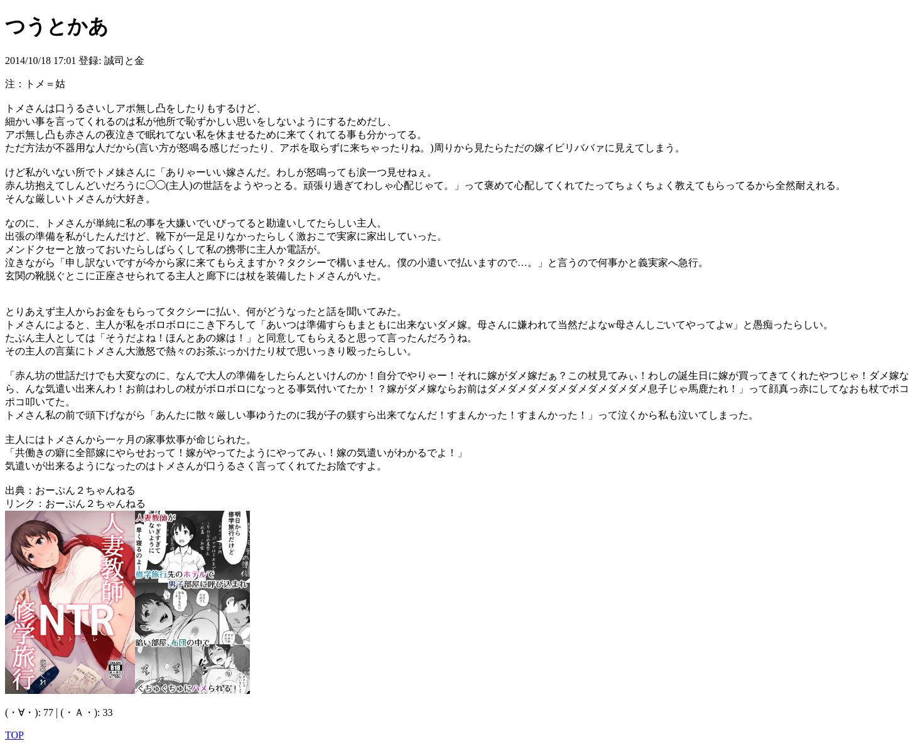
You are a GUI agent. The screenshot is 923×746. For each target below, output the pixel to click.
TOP (14, 735)
